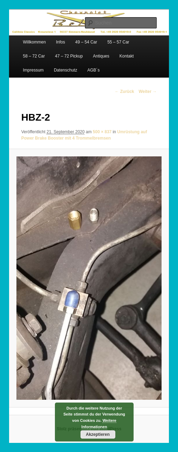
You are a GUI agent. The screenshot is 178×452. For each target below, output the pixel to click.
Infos (60, 42)
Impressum (33, 70)
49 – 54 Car (86, 42)
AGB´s (93, 70)
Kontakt (127, 56)
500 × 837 (102, 131)
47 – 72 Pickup (69, 56)
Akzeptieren (97, 434)
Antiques (101, 56)
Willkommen (34, 42)
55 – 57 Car (118, 42)
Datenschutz (65, 70)
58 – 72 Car (34, 56)
